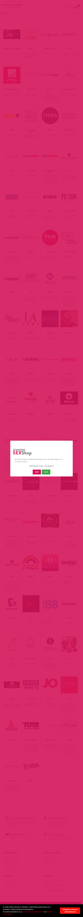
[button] (13, 914)
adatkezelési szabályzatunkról (33, 912)
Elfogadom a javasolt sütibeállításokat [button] (70, 911)
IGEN (46, 472)
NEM (37, 472)
